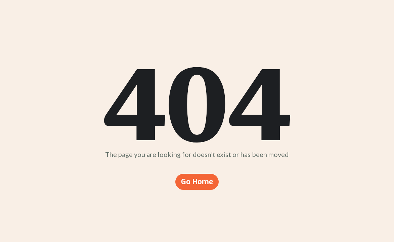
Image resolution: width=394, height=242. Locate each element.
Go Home (197, 182)
